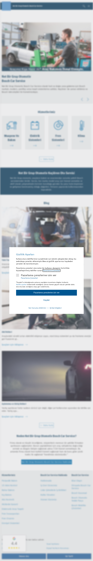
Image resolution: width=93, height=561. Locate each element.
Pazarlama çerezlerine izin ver (38, 275)
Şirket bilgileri (56, 308)
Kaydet (46, 300)
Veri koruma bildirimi (37, 308)
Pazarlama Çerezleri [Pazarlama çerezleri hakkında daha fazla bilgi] (51, 270)
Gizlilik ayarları (21, 284)
